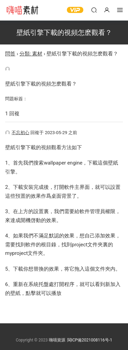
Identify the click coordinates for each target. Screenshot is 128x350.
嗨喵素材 (22, 10)
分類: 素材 (30, 54)
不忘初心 (17, 132)
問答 (10, 54)
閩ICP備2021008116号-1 (89, 340)
